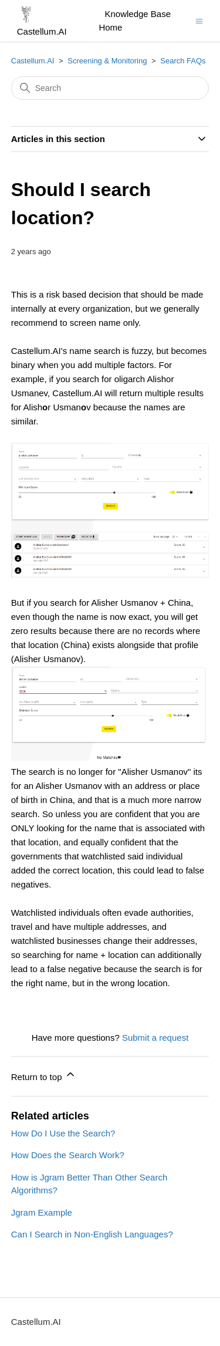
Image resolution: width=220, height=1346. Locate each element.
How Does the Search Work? (67, 1155)
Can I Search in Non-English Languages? (92, 1234)
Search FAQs (182, 60)
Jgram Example (41, 1212)
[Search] (110, 88)
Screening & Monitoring (107, 60)
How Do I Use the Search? (63, 1133)
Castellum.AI (33, 60)
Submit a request (155, 1038)
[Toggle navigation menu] (199, 20)
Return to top (43, 1075)
